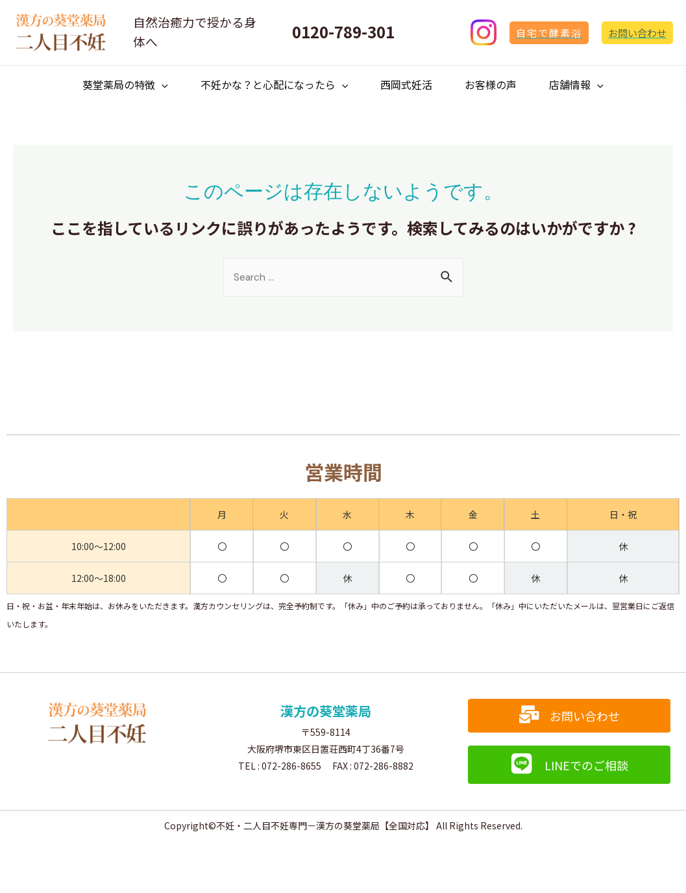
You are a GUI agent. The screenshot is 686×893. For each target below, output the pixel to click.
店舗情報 (589, 88)
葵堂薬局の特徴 (112, 88)
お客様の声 (497, 87)
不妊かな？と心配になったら (268, 88)
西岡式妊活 (406, 87)
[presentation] (148, 88)
